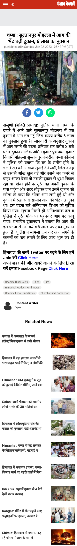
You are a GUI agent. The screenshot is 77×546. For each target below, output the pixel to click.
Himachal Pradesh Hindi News (22, 287)
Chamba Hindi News (16, 282)
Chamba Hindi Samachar (54, 293)
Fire (47, 282)
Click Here (28, 257)
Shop (36, 282)
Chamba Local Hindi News (20, 293)
